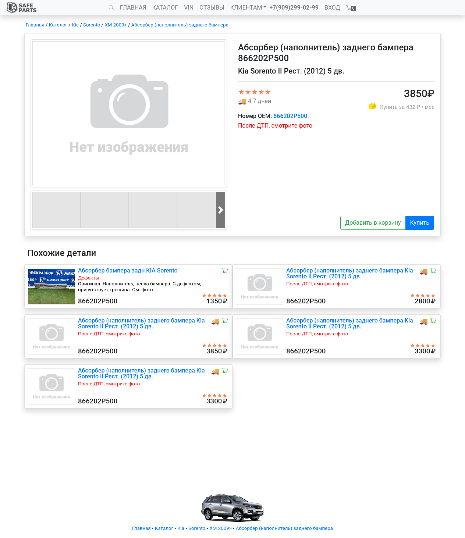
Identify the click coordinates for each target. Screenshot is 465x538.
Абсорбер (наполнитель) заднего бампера (179, 25)
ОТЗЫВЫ (211, 7)
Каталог (58, 25)
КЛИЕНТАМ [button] (246, 7)
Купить (419, 222)
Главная (35, 25)
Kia (75, 25)
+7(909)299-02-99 (294, 7)
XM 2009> (115, 25)
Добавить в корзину (373, 222)
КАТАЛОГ (165, 7)
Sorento (91, 25)
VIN (189, 7)
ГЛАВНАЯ (133, 7)
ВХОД (332, 7)
